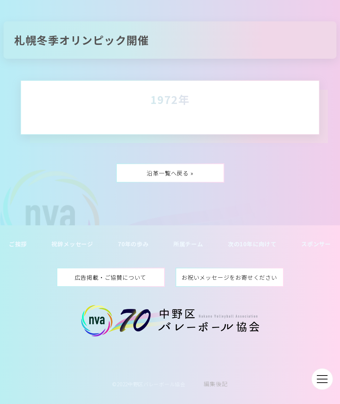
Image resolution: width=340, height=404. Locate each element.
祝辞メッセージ (72, 244)
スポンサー (316, 244)
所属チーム (188, 244)
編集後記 (215, 383)
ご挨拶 (18, 244)
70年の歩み (133, 244)
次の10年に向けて (252, 244)
